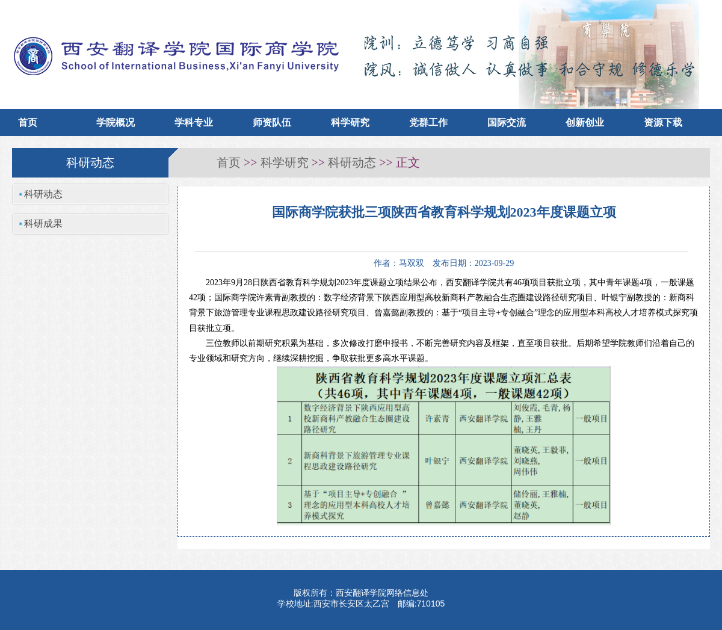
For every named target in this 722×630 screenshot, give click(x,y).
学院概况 (115, 122)
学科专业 (193, 122)
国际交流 (506, 122)
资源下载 (663, 122)
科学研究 (350, 122)
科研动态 (352, 162)
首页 (27, 122)
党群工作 (428, 122)
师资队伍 (272, 122)
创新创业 (585, 122)
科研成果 (43, 223)
